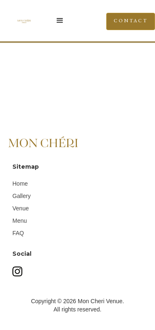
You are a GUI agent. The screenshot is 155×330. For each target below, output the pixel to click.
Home (20, 183)
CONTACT (131, 20)
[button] (64, 20)
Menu (19, 220)
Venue (20, 208)
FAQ (18, 233)
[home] (10, 20)
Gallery (21, 196)
